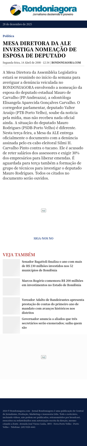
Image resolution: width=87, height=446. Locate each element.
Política (8, 36)
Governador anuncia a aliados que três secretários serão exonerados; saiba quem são (52, 323)
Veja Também (19, 254)
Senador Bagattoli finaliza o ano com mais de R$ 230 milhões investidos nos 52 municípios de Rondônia (52, 265)
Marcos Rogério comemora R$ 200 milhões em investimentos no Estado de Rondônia (52, 283)
